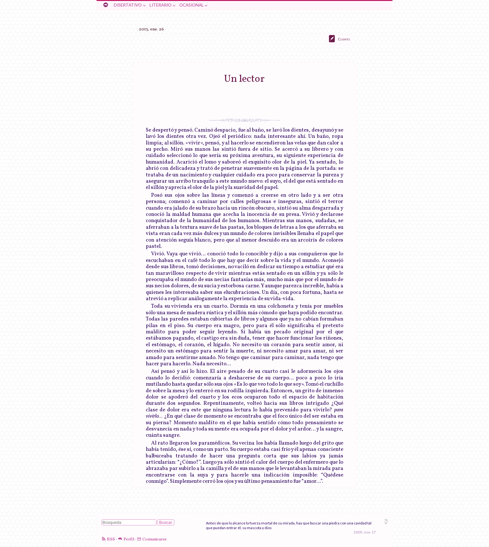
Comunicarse (154, 539)
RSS (111, 539)
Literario (160, 5)
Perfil (129, 539)
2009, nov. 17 (365, 532)
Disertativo (128, 5)
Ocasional (191, 5)
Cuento (344, 39)
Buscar (165, 522)
